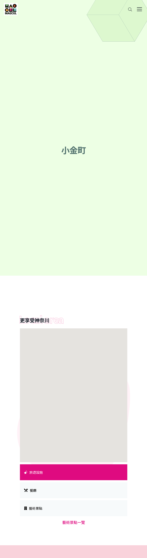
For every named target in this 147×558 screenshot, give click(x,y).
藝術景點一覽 (73, 522)
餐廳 (30, 490)
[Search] (130, 9)
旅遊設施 (33, 472)
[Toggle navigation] (139, 9)
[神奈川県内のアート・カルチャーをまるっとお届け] (10, 9)
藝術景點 (33, 508)
